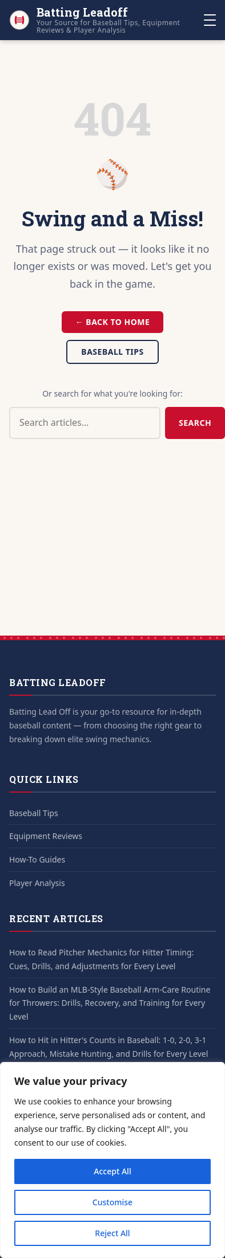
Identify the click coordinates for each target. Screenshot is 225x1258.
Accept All (112, 1171)
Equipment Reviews (45, 835)
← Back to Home (112, 321)
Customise (112, 1202)
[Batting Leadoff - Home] (106, 20)
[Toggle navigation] (210, 20)
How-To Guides (37, 859)
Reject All (112, 1233)
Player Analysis (37, 882)
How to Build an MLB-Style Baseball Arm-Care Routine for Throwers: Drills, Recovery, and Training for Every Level (109, 1003)
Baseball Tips (112, 351)
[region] (112, 1160)
